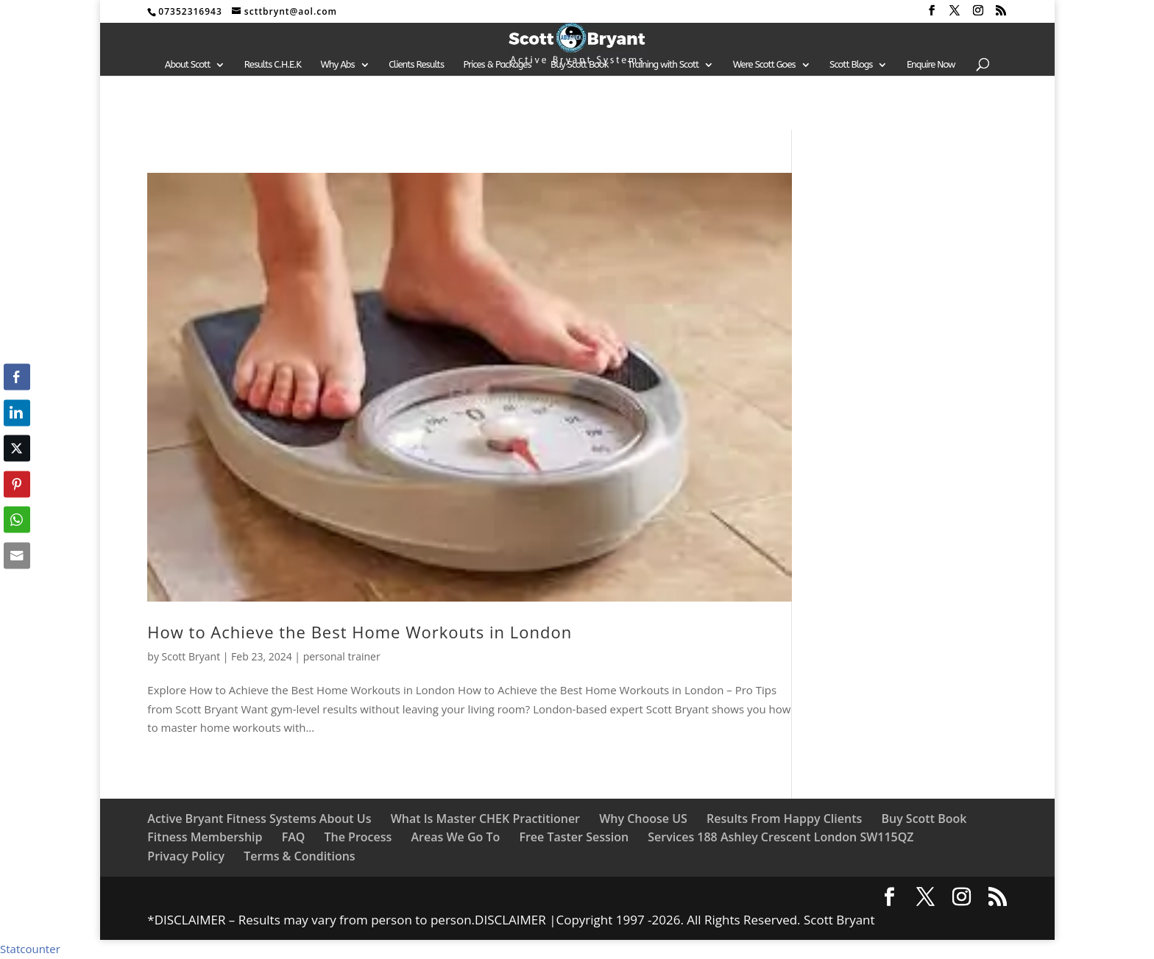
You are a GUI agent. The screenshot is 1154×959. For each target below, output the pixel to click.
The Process (358, 837)
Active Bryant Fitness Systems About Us (259, 818)
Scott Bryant (191, 656)
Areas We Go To (455, 837)
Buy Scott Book (579, 65)
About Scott (187, 65)
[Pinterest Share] (17, 484)
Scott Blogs (850, 65)
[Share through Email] (17, 555)
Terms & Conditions (299, 856)
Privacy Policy (185, 856)
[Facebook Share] (17, 377)
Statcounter (30, 948)
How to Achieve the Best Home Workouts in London (359, 632)
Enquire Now (931, 65)
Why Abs (338, 65)
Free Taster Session (574, 837)
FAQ (293, 837)
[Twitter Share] (17, 448)
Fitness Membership (204, 837)
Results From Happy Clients (784, 818)
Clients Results (416, 65)
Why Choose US (643, 818)
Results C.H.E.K (272, 65)
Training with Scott (663, 65)
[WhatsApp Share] (17, 520)
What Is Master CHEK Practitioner (485, 818)
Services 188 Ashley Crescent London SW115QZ (780, 837)
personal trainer (341, 656)
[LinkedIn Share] (17, 412)
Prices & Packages (497, 65)
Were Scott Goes (764, 65)
